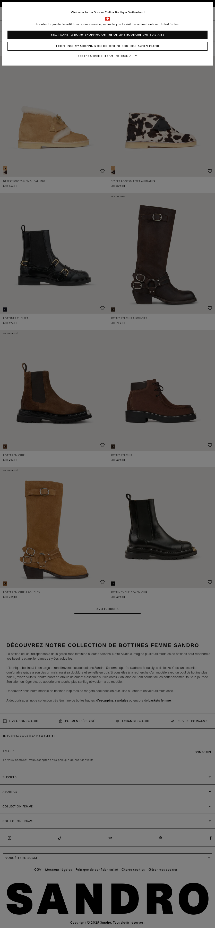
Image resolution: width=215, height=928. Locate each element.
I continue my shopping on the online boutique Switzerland (107, 46)
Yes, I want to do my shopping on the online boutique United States (107, 35)
